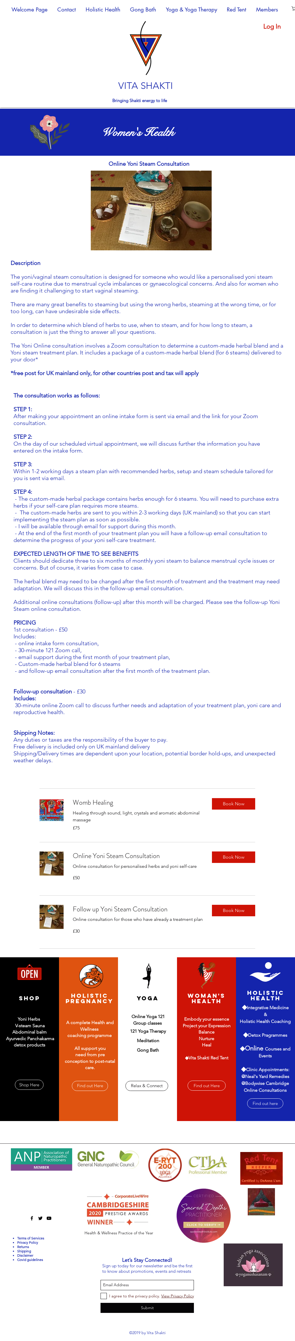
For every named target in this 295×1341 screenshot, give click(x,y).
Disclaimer (25, 1255)
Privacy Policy (27, 1242)
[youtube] (49, 1218)
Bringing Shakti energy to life (140, 100)
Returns (23, 1247)
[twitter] (40, 1218)
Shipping (24, 1251)
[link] (138, 802)
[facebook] (32, 1218)
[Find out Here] (90, 1086)
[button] (233, 804)
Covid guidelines (30, 1260)
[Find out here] (265, 1103)
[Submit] (147, 1308)
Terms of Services (30, 1238)
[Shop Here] (29, 1085)
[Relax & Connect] (146, 1086)
